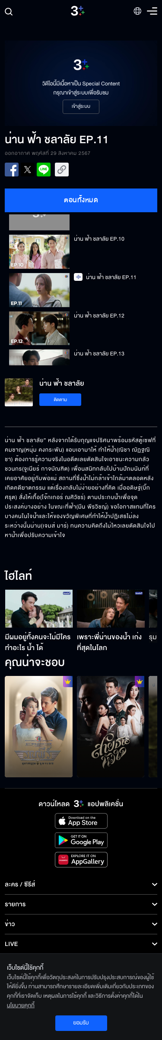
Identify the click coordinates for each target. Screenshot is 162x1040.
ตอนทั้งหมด (81, 200)
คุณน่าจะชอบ (35, 663)
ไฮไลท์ (18, 576)
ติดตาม (60, 399)
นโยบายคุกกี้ (21, 1005)
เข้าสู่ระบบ (81, 106)
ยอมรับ (81, 1022)
